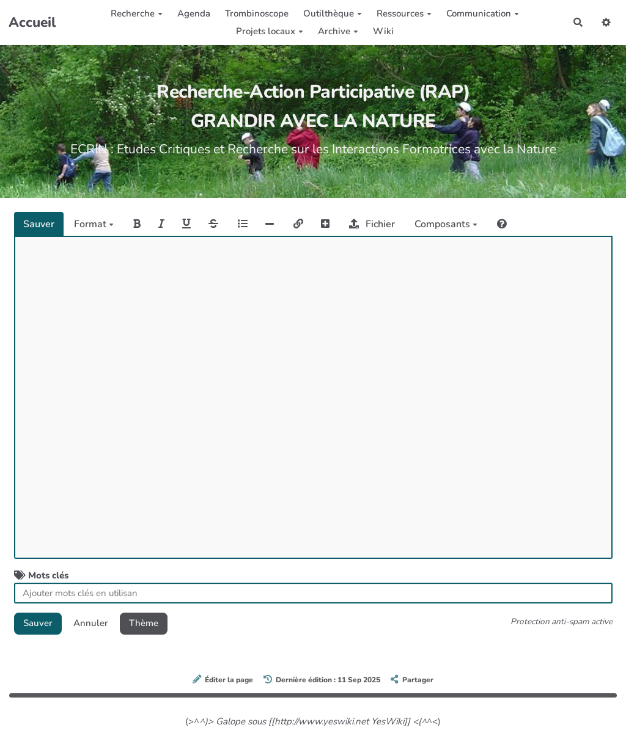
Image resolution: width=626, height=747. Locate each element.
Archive (338, 31)
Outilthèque (332, 13)
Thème (143, 623)
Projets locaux (269, 31)
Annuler (90, 623)
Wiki (383, 31)
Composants (445, 224)
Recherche (137, 13)
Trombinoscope (257, 13)
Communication (482, 13)
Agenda (193, 13)
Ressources (404, 13)
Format (94, 224)
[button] (606, 22)
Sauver (38, 224)
